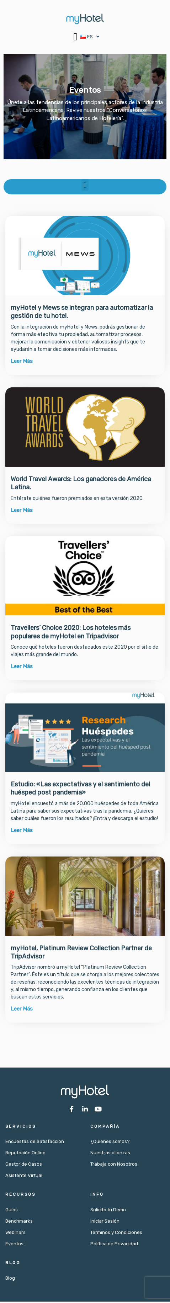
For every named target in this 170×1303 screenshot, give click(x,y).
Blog (10, 1279)
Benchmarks (19, 1222)
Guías (11, 1211)
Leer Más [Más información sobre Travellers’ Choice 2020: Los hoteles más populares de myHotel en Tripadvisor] (22, 668)
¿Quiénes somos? (110, 1142)
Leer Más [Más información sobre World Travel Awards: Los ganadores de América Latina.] (22, 511)
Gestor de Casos (23, 1165)
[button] (75, 37)
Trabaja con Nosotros (113, 1165)
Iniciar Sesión (104, 1222)
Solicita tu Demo (108, 1211)
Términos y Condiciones (116, 1233)
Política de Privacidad (114, 1245)
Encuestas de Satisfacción (34, 1142)
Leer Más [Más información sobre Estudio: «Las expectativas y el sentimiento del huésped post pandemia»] (22, 832)
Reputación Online (25, 1154)
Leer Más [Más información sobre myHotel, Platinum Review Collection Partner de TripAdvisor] (22, 1010)
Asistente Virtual (23, 1176)
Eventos (14, 1245)
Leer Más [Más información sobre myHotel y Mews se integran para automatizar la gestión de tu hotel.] (22, 362)
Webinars (15, 1233)
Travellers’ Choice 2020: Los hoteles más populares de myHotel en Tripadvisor (71, 633)
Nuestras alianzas (110, 1154)
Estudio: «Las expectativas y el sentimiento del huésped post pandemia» (80, 790)
